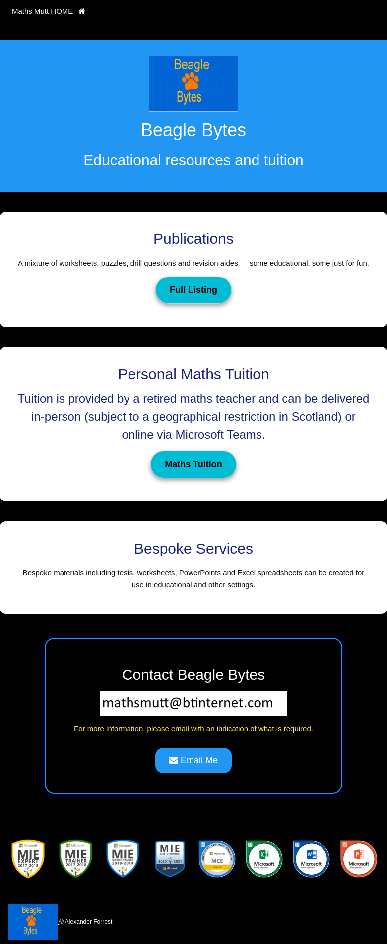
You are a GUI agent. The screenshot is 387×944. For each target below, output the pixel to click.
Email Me (193, 760)
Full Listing (193, 290)
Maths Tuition (193, 464)
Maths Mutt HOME (48, 11)
